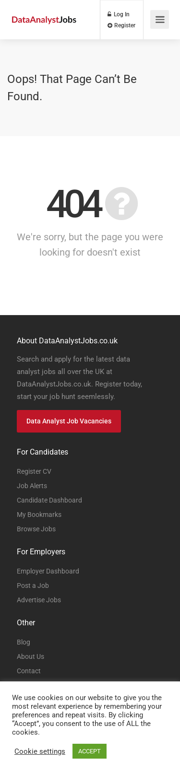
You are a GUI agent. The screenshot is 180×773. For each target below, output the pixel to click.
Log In (119, 14)
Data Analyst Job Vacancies (68, 421)
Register (121, 25)
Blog (23, 642)
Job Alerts (32, 486)
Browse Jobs (36, 529)
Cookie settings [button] (39, 751)
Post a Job (33, 585)
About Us (30, 656)
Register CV (34, 471)
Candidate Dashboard (49, 500)
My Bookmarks (39, 514)
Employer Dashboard (48, 571)
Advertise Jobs (39, 600)
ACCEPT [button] (89, 751)
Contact (29, 671)
